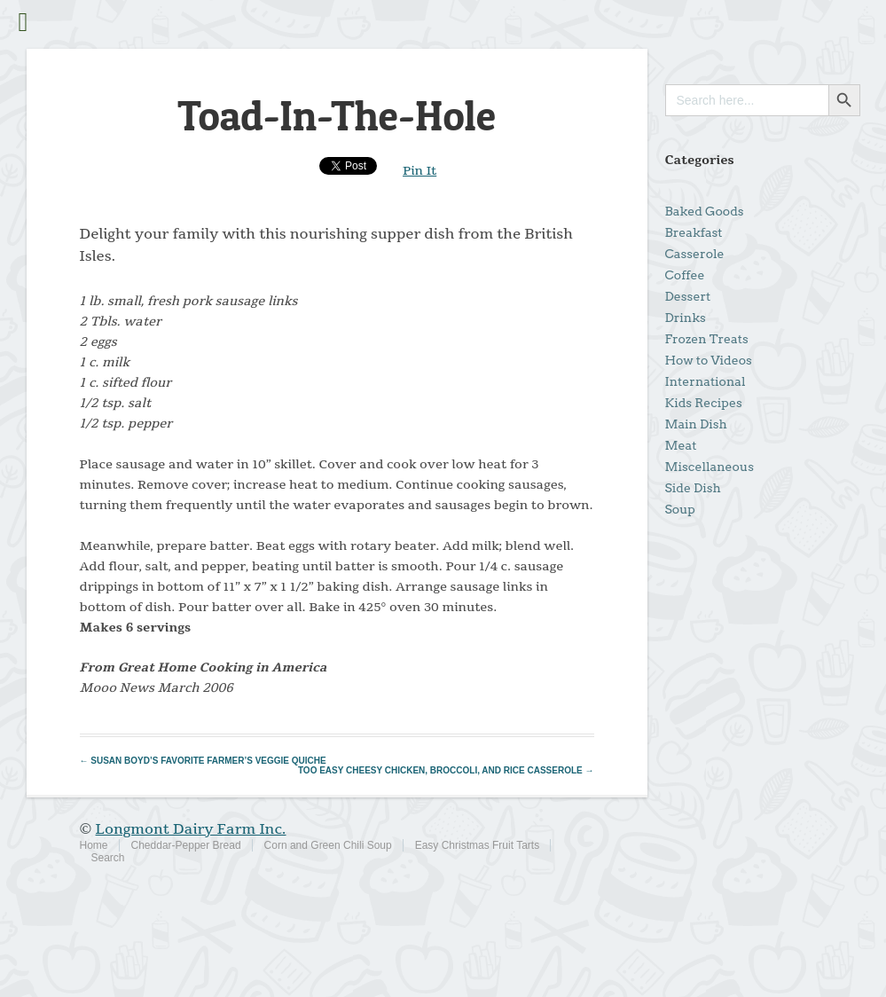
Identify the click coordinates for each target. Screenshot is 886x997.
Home (94, 845)
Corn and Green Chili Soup (328, 845)
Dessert (688, 296)
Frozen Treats (707, 339)
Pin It (419, 170)
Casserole (695, 254)
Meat (681, 445)
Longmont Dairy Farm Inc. (191, 829)
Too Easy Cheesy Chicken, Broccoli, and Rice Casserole (446, 770)
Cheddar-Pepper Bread (186, 845)
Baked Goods (704, 211)
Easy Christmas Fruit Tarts (477, 845)
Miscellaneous (709, 466)
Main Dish (696, 424)
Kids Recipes (703, 403)
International (705, 381)
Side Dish (693, 488)
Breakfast (694, 232)
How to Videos (708, 360)
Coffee (685, 275)
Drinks (685, 317)
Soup (680, 509)
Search (108, 858)
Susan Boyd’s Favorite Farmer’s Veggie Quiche (203, 760)
